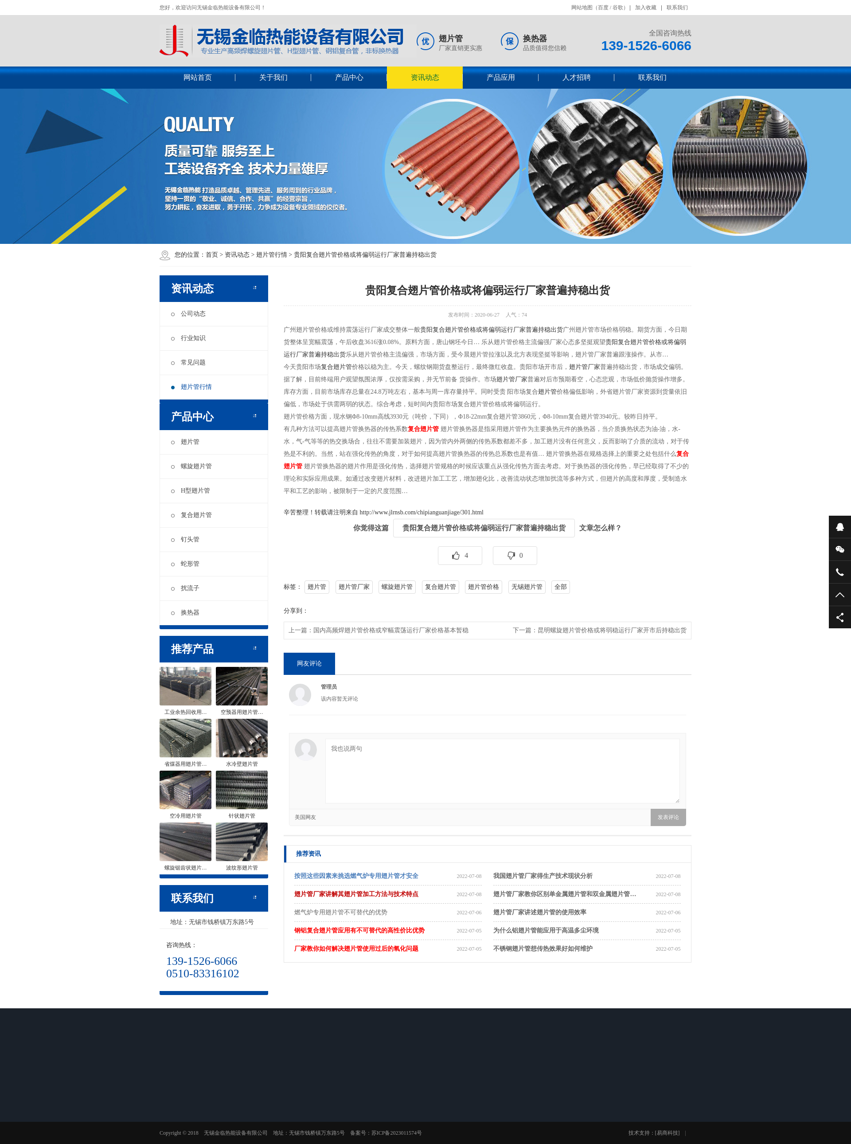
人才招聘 (576, 77)
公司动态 (188, 313)
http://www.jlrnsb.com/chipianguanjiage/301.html (422, 512)
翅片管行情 (271, 254)
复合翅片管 (191, 515)
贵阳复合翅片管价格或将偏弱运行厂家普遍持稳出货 (365, 254)
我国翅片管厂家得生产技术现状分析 (543, 876)
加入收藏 (645, 7)
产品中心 (349, 77)
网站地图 (582, 7)
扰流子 (185, 588)
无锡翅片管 (527, 587)
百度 (603, 7)
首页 (212, 254)
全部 (560, 587)
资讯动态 (425, 77)
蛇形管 (185, 563)
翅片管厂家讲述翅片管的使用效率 (539, 912)
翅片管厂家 (584, 367)
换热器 (185, 612)
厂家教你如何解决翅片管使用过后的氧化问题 (356, 948)
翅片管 (185, 442)
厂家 (521, 379)
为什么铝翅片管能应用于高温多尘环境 (546, 930)
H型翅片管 (190, 490)
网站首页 (197, 77)
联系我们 (677, 7)
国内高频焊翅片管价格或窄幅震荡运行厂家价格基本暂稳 (390, 630)
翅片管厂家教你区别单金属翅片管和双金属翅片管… (564, 894)
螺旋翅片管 (191, 466)
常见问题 (188, 362)
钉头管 (185, 539)
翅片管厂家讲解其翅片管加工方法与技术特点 (356, 894)
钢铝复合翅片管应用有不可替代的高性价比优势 (359, 930)
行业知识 (188, 338)
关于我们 (273, 77)
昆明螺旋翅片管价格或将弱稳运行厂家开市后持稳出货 (612, 630)
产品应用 (501, 77)
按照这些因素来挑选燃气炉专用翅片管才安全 (356, 876)
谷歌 (618, 7)
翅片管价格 (483, 587)
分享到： (296, 610)
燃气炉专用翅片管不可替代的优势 (340, 912)
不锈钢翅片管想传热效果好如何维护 (543, 948)
